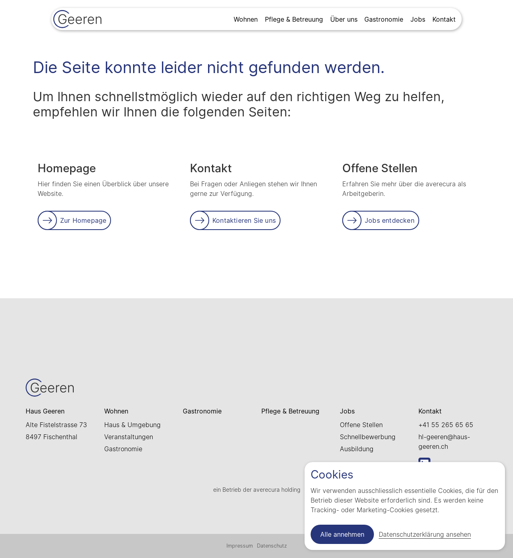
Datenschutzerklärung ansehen (425, 534)
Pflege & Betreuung (294, 19)
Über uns (343, 19)
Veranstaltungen (128, 437)
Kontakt (444, 19)
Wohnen (246, 19)
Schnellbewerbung (368, 437)
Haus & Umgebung (132, 425)
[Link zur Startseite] (77, 20)
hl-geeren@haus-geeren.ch (444, 441)
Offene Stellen (361, 425)
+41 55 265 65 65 (445, 425)
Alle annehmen (342, 534)
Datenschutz (272, 546)
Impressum (239, 546)
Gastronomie (383, 19)
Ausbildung (357, 449)
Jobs (417, 19)
